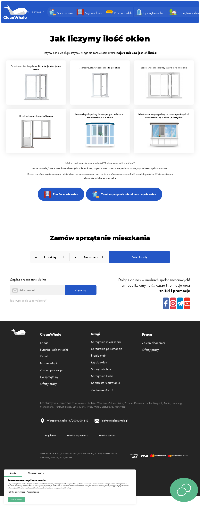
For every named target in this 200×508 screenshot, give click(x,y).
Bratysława (146, 416)
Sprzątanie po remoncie (106, 358)
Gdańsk (121, 412)
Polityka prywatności (16, 491)
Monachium (71, 416)
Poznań (141, 412)
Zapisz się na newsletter (28, 284)
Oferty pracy (48, 392)
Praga (98, 416)
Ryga (124, 416)
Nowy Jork (162, 416)
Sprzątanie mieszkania (106, 351)
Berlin (44, 416)
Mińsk (133, 416)
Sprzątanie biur (101, 378)
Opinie (44, 365)
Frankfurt (87, 416)
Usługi (96, 343)
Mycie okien (99, 372)
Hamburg (55, 416)
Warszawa (82, 412)
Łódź (132, 412)
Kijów (115, 416)
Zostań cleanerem (153, 351)
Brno (107, 416)
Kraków (96, 412)
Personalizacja (33, 491)
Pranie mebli (99, 365)
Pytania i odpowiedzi (54, 358)
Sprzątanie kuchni (102, 385)
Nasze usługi (48, 372)
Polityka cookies (128, 446)
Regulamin (53, 446)
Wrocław (109, 412)
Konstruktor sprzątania (105, 392)
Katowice (154, 412)
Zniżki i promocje (51, 378)
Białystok (177, 412)
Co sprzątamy (49, 385)
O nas (44, 351)
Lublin (165, 412)
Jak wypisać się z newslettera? (33, 309)
